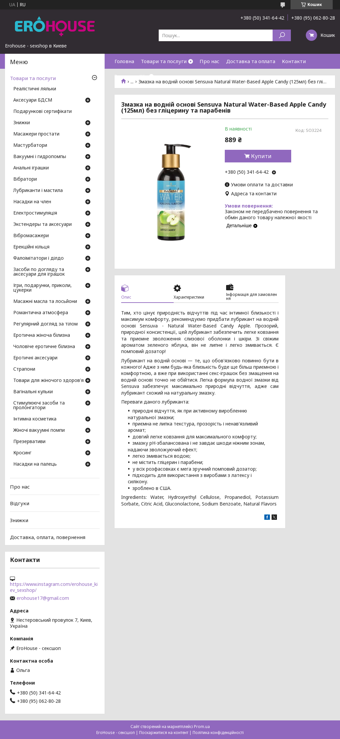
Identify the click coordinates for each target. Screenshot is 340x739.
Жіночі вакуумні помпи (39, 430)
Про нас (209, 61)
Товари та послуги (164, 61)
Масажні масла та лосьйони (45, 301)
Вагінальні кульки (33, 392)
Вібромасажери (31, 235)
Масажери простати (36, 134)
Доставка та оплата (250, 61)
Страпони (24, 369)
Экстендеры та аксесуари (42, 224)
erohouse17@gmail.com (43, 598)
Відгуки (19, 503)
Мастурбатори (30, 145)
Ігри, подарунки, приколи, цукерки (42, 288)
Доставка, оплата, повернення (47, 536)
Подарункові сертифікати (42, 111)
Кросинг (22, 453)
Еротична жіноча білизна (41, 335)
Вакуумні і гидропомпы (39, 156)
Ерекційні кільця (31, 247)
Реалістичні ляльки (34, 89)
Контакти (294, 61)
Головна (124, 61)
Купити (261, 156)
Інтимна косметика (34, 419)
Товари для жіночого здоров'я (48, 380)
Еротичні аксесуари (35, 358)
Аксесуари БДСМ (32, 100)
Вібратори (25, 179)
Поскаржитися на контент (163, 732)
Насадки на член (32, 202)
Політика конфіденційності (218, 732)
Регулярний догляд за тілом (45, 324)
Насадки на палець (35, 464)
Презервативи (29, 441)
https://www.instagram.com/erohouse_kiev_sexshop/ (54, 587)
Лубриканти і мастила (38, 190)
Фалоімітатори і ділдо (38, 258)
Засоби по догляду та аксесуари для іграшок (39, 272)
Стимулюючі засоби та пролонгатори (39, 406)
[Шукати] (282, 35)
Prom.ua (202, 726)
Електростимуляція (35, 213)
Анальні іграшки (31, 168)
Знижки (124, 76)
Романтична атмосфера (40, 313)
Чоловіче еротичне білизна (44, 346)
